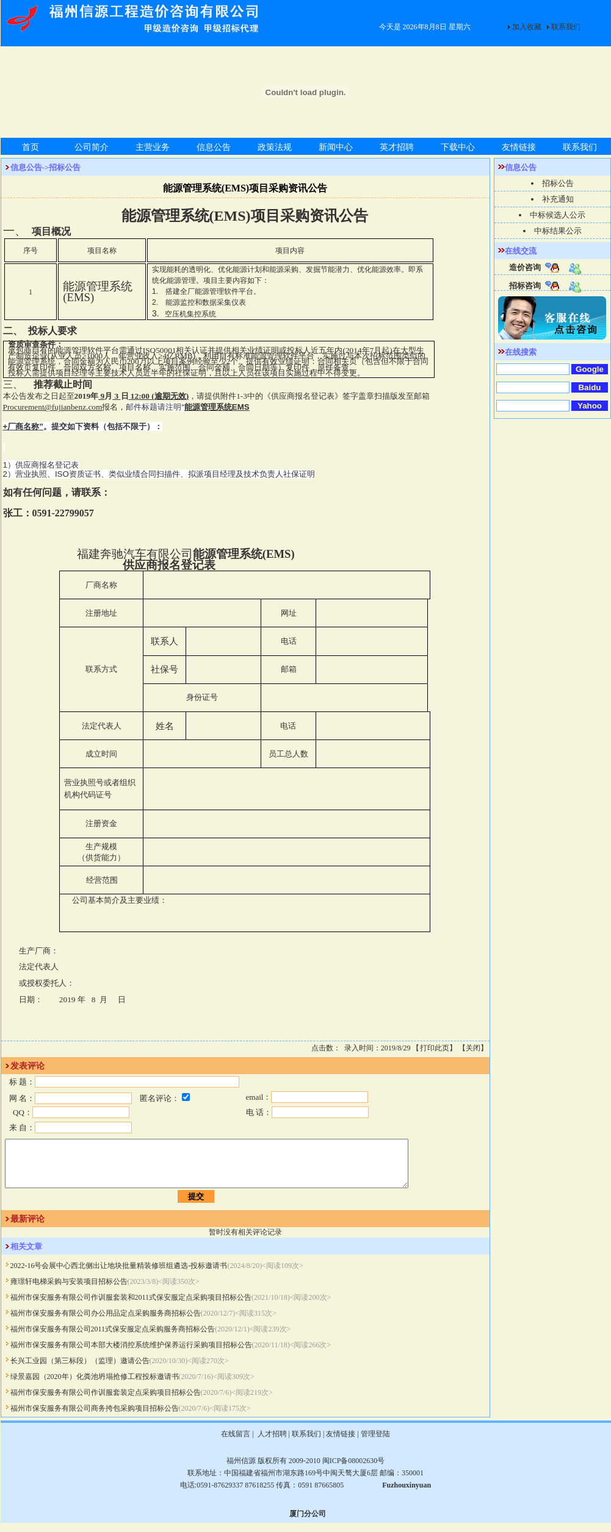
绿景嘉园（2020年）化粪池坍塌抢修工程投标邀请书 (94, 1385)
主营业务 (153, 147)
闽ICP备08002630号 (353, 1470)
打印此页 (434, 1048)
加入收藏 (526, 27)
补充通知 (558, 199)
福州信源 (241, 1470)
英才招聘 (397, 147)
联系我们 (565, 27)
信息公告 (214, 147)
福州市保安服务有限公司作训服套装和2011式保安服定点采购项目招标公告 (131, 1306)
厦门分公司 (307, 1523)
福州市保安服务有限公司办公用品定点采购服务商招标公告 (105, 1322)
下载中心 (458, 147)
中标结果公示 (558, 230)
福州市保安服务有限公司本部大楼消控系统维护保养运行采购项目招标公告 (131, 1354)
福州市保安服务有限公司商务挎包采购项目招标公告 (94, 1417)
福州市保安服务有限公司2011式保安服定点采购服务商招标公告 (112, 1338)
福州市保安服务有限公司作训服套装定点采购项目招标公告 (105, 1401)
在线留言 (235, 1443)
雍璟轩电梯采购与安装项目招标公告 (69, 1290)
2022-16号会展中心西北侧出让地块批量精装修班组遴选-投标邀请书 (119, 1274)
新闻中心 (336, 147)
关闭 (473, 1048)
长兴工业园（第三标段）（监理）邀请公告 (80, 1370)
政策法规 (275, 147)
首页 (30, 147)
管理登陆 (375, 1443)
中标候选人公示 (557, 214)
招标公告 (558, 183)
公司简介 (91, 147)
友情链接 (519, 147)
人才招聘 (271, 1443)
